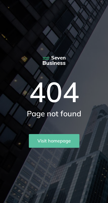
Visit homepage (54, 141)
